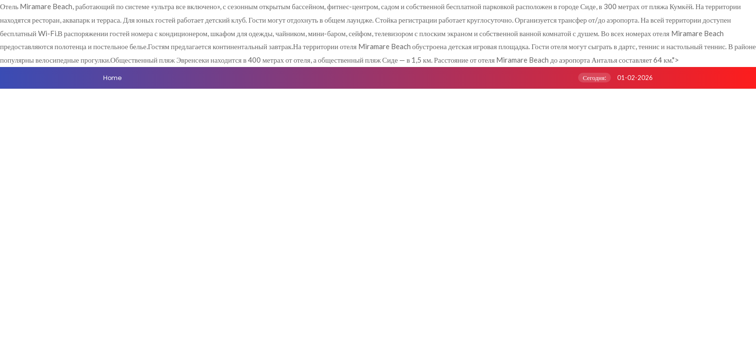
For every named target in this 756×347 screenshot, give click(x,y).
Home (112, 77)
